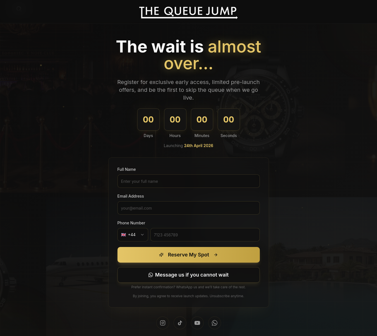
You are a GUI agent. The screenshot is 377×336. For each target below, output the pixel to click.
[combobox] (132, 234)
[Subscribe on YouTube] (197, 322)
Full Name (126, 169)
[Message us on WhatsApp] (188, 275)
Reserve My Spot (188, 255)
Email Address (130, 196)
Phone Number (131, 222)
